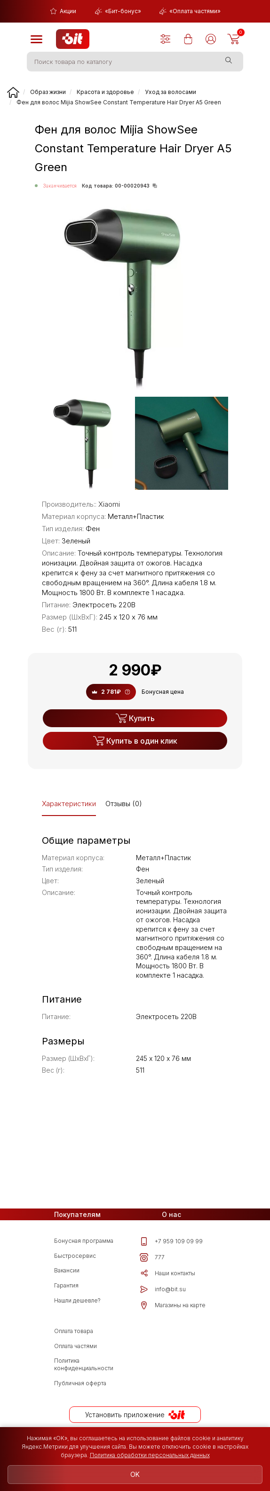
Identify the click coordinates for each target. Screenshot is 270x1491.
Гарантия (66, 1285)
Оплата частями (75, 1346)
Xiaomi (109, 504)
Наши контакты (167, 1273)
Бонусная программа (83, 1240)
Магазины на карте (173, 1305)
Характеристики (69, 803)
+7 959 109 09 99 (171, 1241)
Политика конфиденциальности (83, 1364)
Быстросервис (75, 1255)
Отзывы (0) (123, 803)
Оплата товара (73, 1330)
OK (135, 1474)
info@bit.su (163, 1289)
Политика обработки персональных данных (150, 1455)
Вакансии (66, 1270)
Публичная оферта (80, 1383)
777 (152, 1257)
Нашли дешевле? (77, 1300)
